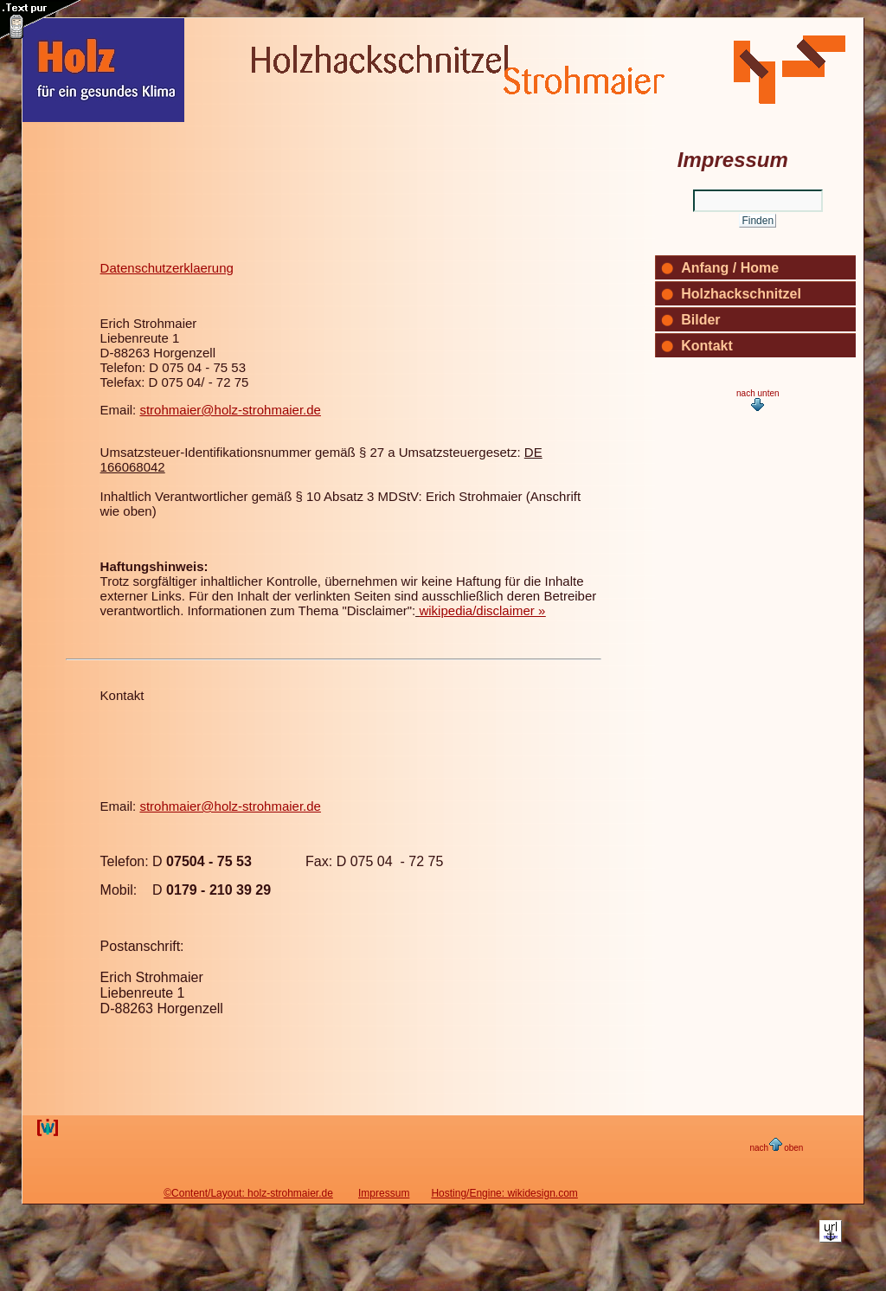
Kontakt (122, 695)
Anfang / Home (730, 267)
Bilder (700, 319)
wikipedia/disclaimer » (482, 610)
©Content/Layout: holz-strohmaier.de (248, 1193)
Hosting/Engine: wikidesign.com (504, 1193)
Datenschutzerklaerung (167, 267)
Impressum (383, 1193)
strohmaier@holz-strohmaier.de (229, 409)
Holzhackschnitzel (741, 293)
